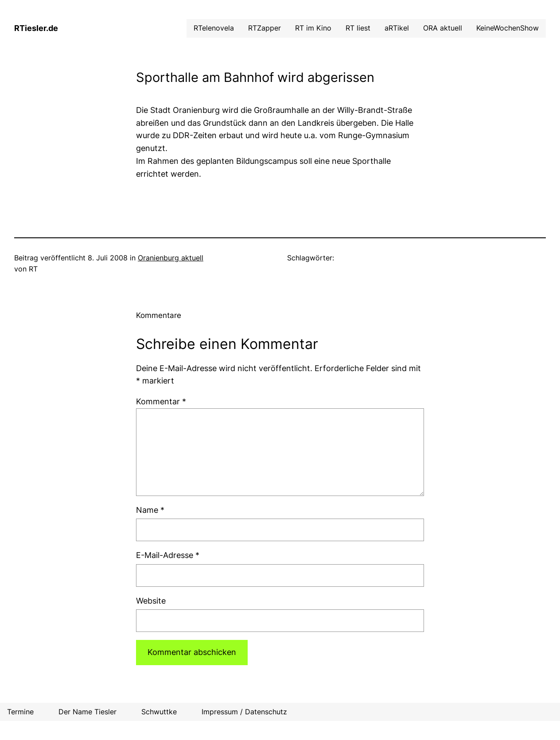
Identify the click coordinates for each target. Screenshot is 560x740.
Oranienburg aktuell (170, 257)
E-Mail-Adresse (167, 555)
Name (150, 510)
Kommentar (161, 401)
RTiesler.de (36, 28)
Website (151, 600)
